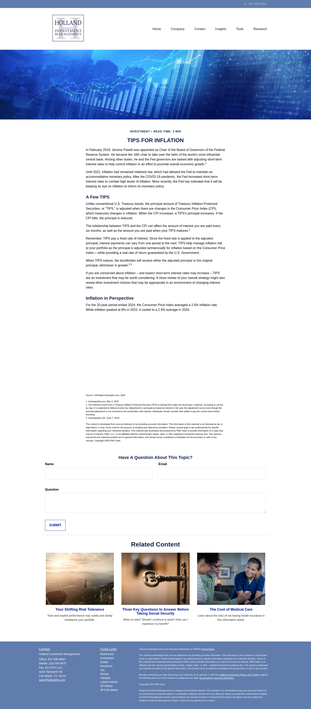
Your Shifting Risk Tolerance (80, 609)
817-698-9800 (255, 3)
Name (49, 464)
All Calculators (109, 689)
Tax (102, 670)
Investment (107, 658)
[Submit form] (55, 525)
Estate (104, 662)
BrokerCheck (208, 649)
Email (162, 464)
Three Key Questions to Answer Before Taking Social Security (155, 611)
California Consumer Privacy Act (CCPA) (239, 675)
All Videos (106, 685)
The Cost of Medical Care (231, 609)
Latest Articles (109, 682)
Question (52, 489)
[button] (177, 28)
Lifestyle (105, 678)
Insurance (106, 666)
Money (104, 674)
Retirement (107, 654)
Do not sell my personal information (217, 678)
